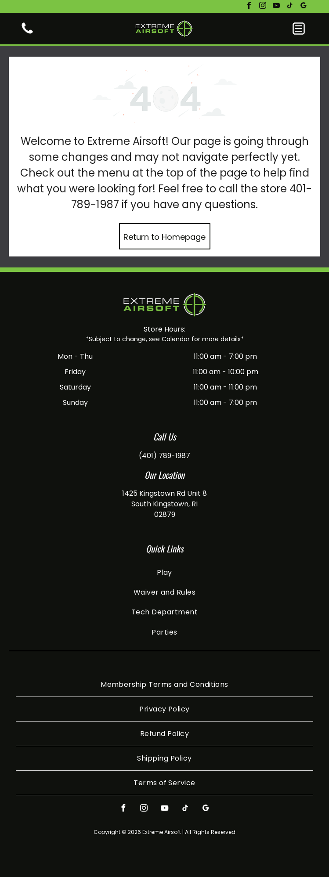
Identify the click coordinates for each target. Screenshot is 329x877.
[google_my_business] (303, 6)
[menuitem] (164, 572)
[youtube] (276, 6)
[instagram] (262, 6)
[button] (298, 28)
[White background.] (27, 33)
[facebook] (249, 6)
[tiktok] (290, 6)
